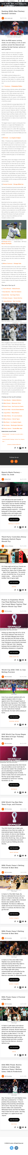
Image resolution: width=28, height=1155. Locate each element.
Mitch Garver (7, 403)
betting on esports (14, 523)
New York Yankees (16, 291)
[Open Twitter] (12, 461)
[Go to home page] (12, 6)
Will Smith (5, 138)
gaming (14, 586)
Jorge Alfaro (7, 412)
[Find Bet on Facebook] (18, 1)
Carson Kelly (7, 409)
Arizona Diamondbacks (18, 409)
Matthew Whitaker (9, 546)
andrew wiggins (14, 918)
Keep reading (14, 519)
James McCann (7, 301)
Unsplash (21, 563)
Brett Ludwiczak (8, 18)
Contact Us (12, 1)
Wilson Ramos (7, 419)
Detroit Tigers (16, 419)
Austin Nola (6, 295)
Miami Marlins (15, 412)
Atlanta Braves (16, 288)
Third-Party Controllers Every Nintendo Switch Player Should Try (14, 539)
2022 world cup (14, 656)
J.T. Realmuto (6, 86)
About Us (6, 1)
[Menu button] (2, 6)
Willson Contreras (7, 263)
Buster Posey (7, 406)
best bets (14, 1124)
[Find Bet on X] (21, 1)
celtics (14, 1051)
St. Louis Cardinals (17, 416)
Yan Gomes (7, 425)
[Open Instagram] (16, 461)
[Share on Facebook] (15, 448)
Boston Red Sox (18, 298)
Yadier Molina (7, 416)
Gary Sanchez (6, 291)
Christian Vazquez (8, 298)
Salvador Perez (7, 241)
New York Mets (17, 301)
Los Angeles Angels (16, 422)
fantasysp (14, 789)
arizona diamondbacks (14, 444)
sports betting (14, 852)
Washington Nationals (17, 425)
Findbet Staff (8, 479)
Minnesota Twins (16, 403)
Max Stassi (6, 422)
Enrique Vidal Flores (13, 563)
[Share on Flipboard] (20, 448)
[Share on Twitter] (18, 448)
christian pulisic (14, 721)
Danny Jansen (7, 428)
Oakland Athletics (16, 400)
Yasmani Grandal (7, 184)
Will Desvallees (8, 611)
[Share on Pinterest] (25, 448)
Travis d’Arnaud (7, 288)
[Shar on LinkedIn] (23, 448)
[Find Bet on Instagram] (24, 1)
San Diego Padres (15, 295)
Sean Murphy (7, 400)
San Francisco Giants (17, 406)
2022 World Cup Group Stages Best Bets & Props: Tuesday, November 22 (14, 736)
